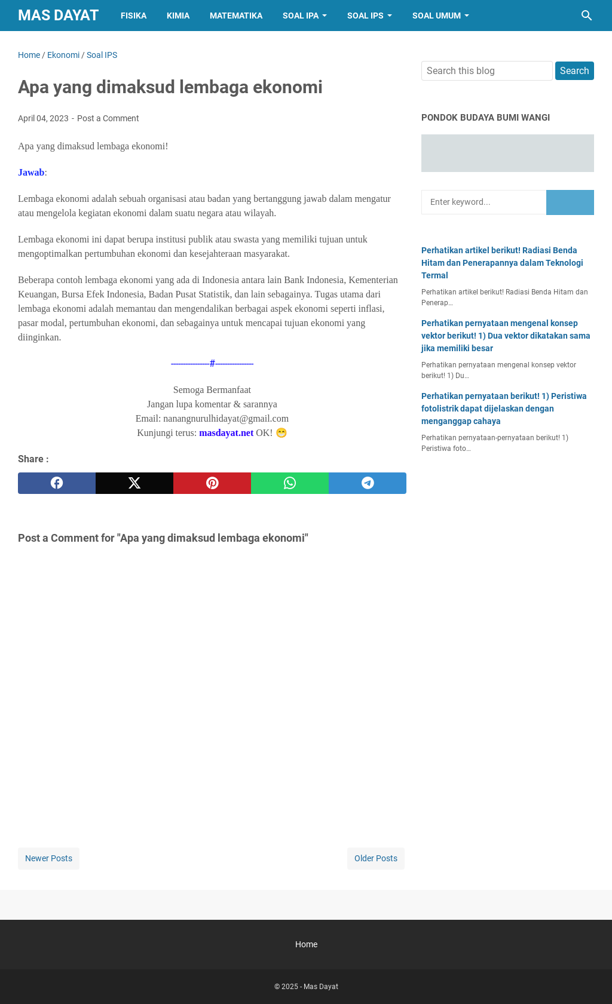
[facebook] (57, 483)
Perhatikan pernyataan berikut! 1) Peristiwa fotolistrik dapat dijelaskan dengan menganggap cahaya (504, 408)
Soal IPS (365, 15)
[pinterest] (212, 483)
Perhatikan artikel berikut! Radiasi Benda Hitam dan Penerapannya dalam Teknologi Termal (502, 262)
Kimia (178, 15)
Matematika (236, 15)
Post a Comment (108, 118)
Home (306, 944)
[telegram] (367, 483)
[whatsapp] (290, 483)
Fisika (133, 15)
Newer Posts (48, 858)
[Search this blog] (587, 15)
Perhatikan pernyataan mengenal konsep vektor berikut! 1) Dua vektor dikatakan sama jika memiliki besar (505, 335)
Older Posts (375, 858)
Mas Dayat (58, 15)
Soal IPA (301, 15)
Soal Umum (436, 15)
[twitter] (134, 483)
